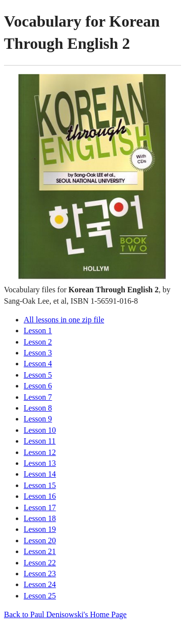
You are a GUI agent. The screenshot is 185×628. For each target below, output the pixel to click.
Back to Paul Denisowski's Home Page (65, 614)
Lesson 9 (38, 419)
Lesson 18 (40, 518)
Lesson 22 (40, 562)
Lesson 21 (40, 551)
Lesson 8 (38, 408)
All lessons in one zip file (64, 319)
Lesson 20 (40, 540)
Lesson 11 (40, 441)
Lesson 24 (40, 584)
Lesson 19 (40, 529)
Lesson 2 (38, 342)
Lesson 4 (38, 363)
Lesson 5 (38, 375)
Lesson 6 (38, 386)
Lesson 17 (40, 507)
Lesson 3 (38, 353)
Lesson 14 (40, 474)
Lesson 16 (40, 496)
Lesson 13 (40, 463)
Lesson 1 (38, 330)
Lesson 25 (40, 596)
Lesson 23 (40, 573)
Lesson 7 (38, 397)
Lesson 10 (40, 430)
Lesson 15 (40, 485)
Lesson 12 (40, 452)
